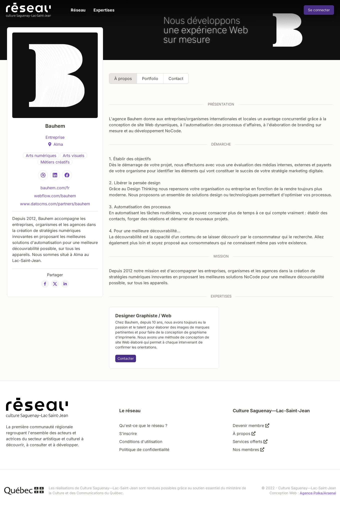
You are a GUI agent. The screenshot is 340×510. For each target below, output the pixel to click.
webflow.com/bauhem (55, 195)
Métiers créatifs (55, 162)
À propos (123, 78)
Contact (175, 78)
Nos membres (248, 449)
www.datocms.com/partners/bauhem (55, 203)
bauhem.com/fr (55, 187)
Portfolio (150, 78)
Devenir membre (251, 425)
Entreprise (55, 137)
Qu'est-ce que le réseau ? (143, 425)
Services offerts (250, 441)
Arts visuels (73, 155)
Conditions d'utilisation (140, 441)
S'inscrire (128, 433)
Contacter (126, 358)
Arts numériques (41, 155)
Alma (58, 144)
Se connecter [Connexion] (319, 10)
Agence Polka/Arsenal (318, 493)
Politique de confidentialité (144, 449)
